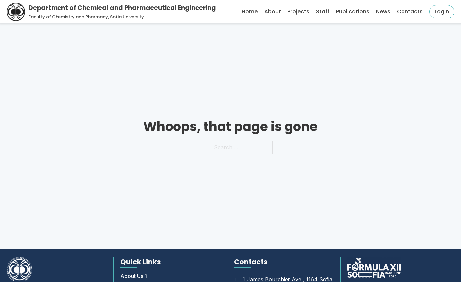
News (383, 11)
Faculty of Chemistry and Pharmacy (68, 17)
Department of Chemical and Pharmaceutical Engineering (122, 7)
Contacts (410, 11)
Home (250, 11)
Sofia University (127, 17)
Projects (298, 11)
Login (442, 11)
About (272, 11)
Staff (322, 11)
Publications (352, 11)
